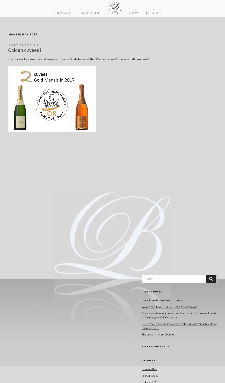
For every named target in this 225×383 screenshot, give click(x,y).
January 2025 (149, 369)
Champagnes (89, 13)
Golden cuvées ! (24, 50)
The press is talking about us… (159, 334)
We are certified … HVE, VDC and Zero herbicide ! (170, 306)
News (134, 13)
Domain (62, 13)
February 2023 (150, 375)
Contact (154, 13)
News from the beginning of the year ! (163, 300)
